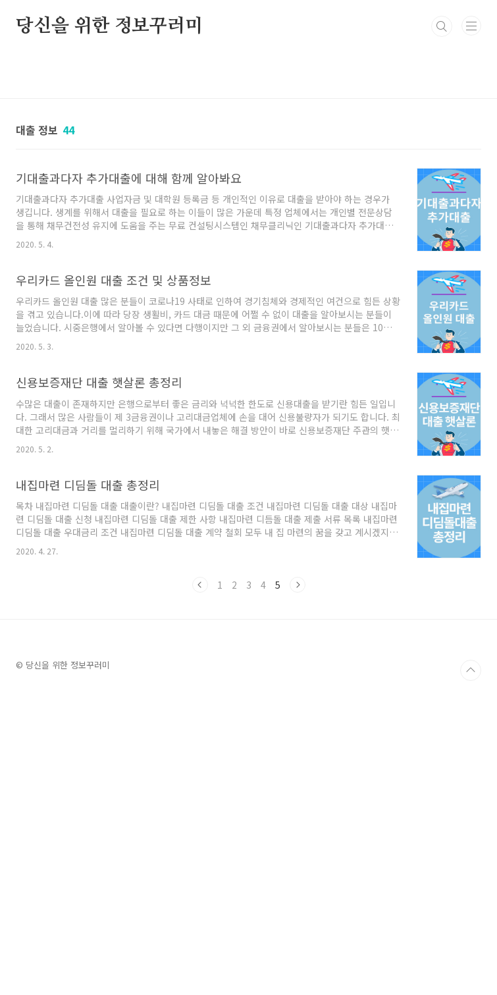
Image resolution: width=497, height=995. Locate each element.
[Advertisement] (248, 844)
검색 (442, 26)
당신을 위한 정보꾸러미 (109, 26)
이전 (200, 585)
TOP (470, 670)
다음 (297, 585)
